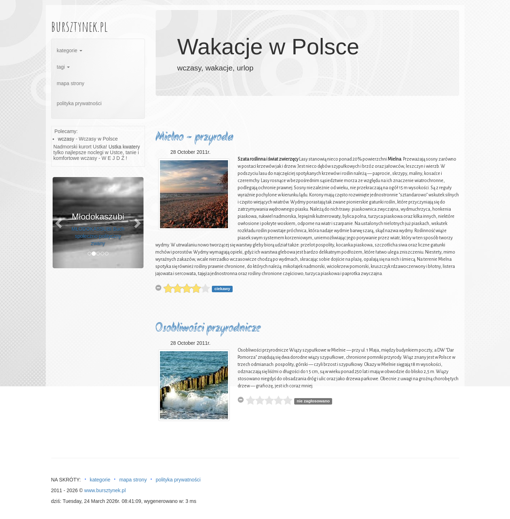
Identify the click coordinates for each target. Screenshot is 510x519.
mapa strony (70, 83)
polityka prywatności (79, 103)
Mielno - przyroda (194, 138)
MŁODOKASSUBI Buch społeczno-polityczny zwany (98, 236)
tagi (63, 67)
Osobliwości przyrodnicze (208, 329)
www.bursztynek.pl (105, 490)
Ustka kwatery (124, 147)
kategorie (69, 50)
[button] (59, 222)
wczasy (66, 139)
